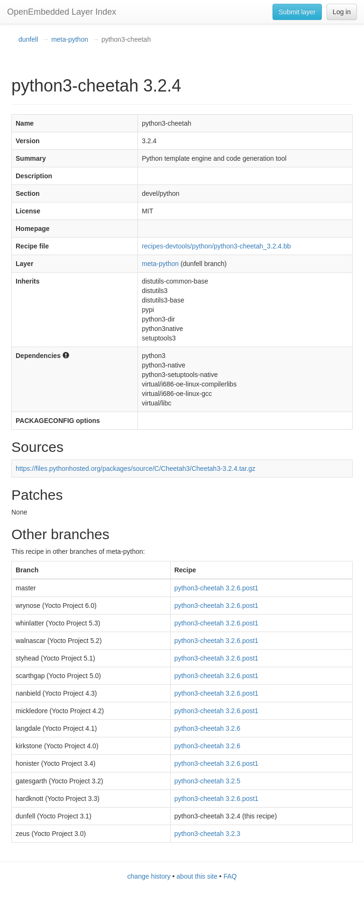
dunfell (28, 39)
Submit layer (297, 12)
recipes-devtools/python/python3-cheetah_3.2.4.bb (216, 246)
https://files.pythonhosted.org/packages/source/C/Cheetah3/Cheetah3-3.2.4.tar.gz (135, 468)
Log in (342, 12)
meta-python (69, 39)
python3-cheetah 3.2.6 (207, 728)
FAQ (230, 876)
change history (149, 876)
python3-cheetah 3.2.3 (207, 833)
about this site (196, 876)
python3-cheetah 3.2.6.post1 (216, 588)
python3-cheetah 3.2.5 (207, 781)
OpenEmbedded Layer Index (61, 12)
